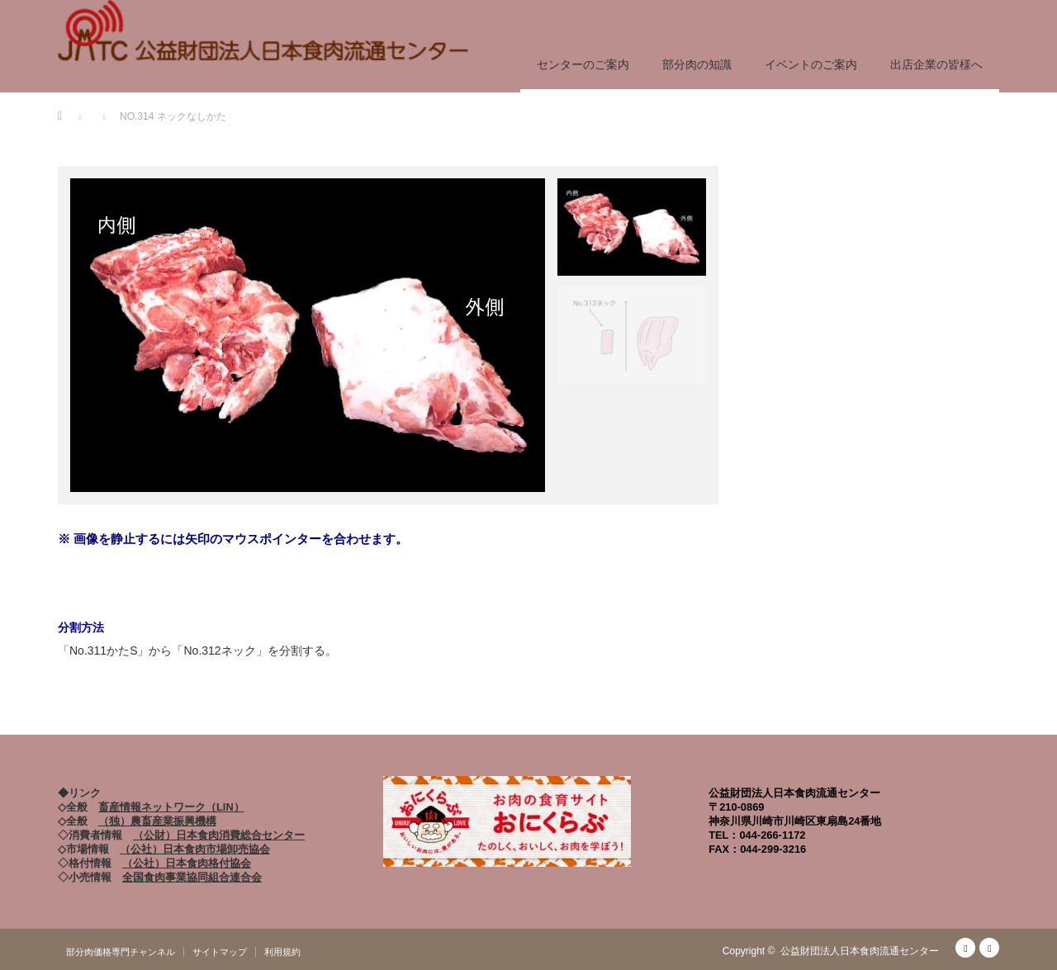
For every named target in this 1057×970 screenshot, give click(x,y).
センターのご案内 (583, 64)
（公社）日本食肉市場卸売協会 (195, 849)
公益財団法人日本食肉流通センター (859, 951)
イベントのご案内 (811, 64)
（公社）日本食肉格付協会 (186, 863)
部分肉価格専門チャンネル (120, 952)
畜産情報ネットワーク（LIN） (171, 807)
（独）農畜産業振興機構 (157, 821)
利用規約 (282, 952)
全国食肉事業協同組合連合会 (192, 877)
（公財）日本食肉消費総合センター (219, 835)
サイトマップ (219, 952)
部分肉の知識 (697, 64)
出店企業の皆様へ (936, 64)
